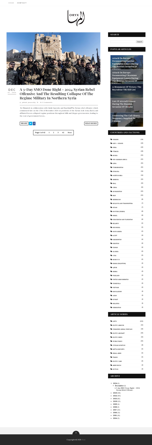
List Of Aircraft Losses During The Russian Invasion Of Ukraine (123, 104)
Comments (47, 102)
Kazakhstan (117, 239)
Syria (114, 147)
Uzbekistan (117, 307)
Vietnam (116, 287)
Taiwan (115, 247)
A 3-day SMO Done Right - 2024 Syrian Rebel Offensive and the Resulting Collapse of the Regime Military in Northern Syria (57, 93)
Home (11, 3)
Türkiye (116, 151)
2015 (115, 415)
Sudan (115, 207)
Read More (91, 123)
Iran (114, 195)
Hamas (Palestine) (119, 263)
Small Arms (117, 353)
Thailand (116, 275)
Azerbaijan (117, 199)
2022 (115, 396)
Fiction (115, 369)
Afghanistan (117, 191)
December (119, 386)
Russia (115, 155)
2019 (115, 404)
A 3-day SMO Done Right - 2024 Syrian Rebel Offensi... (127, 389)
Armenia (116, 179)
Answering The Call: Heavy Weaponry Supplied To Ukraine (126, 118)
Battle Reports (118, 349)
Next (70, 132)
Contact (22, 3)
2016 (115, 412)
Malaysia (116, 303)
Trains (115, 357)
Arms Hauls (117, 365)
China (115, 187)
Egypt (115, 235)
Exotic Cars (117, 361)
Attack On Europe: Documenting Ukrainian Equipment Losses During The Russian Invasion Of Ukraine (125, 78)
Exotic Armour (118, 325)
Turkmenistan (118, 167)
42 (63, 132)
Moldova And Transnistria (123, 203)
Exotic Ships (117, 337)
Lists (115, 321)
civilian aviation (119, 345)
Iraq (114, 183)
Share (24, 123)
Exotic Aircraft (119, 333)
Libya (114, 163)
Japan (115, 295)
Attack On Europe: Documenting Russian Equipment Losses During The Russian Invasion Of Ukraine (125, 64)
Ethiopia (116, 171)
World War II (117, 341)
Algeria (115, 251)
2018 (115, 407)
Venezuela (117, 283)
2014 (115, 418)
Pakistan (116, 243)
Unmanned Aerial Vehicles (122, 329)
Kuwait (115, 299)
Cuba (114, 255)
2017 (115, 410)
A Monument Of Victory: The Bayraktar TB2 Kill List (126, 88)
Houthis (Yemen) (119, 211)
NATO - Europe (118, 143)
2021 (115, 399)
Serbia (115, 271)
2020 (115, 401)
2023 (115, 393)
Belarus (116, 223)
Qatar (115, 267)
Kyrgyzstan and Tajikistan (123, 219)
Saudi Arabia (117, 231)
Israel (115, 215)
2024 (115, 383)
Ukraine (116, 139)
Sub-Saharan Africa (120, 159)
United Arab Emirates (120, 279)
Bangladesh (117, 291)
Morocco (116, 259)
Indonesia (116, 227)
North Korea (117, 175)
